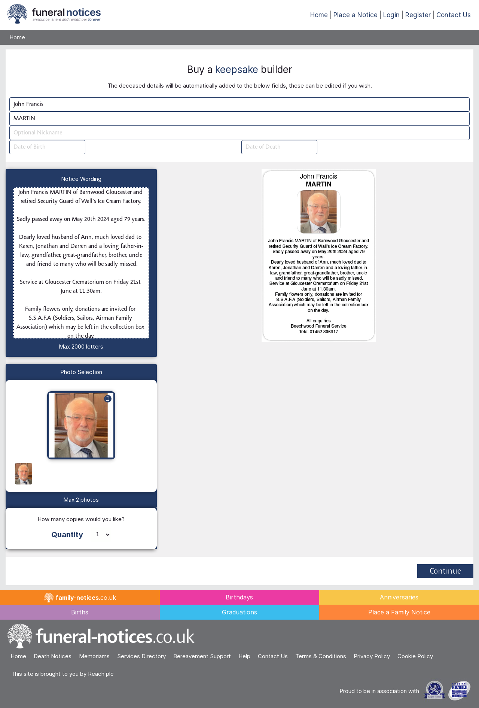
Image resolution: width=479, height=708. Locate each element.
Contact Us (453, 15)
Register (418, 15)
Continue (445, 572)
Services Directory (141, 656)
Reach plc (101, 673)
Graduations (239, 612)
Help (244, 656)
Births (79, 612)
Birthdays (239, 597)
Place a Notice (355, 15)
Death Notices (52, 656)
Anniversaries (399, 597)
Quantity (67, 534)
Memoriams (94, 656)
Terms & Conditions (320, 656)
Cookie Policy (415, 656)
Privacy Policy (372, 656)
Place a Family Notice (399, 612)
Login (391, 15)
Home (319, 15)
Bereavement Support (202, 656)
